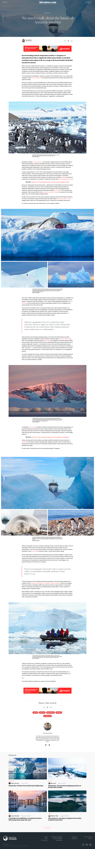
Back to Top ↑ (47, 827)
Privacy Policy (6, 844)
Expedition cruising (50, 712)
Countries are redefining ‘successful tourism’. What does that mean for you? (25, 819)
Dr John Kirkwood (37, 162)
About (46, 838)
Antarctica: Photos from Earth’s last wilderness (26, 786)
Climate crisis (42, 712)
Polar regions (59, 712)
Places (50, 813)
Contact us (74, 836)
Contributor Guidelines (56, 836)
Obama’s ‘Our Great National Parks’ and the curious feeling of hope (50, 182)
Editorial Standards (57, 838)
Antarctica (35, 712)
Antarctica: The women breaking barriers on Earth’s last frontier (64, 786)
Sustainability (59, 840)
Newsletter (74, 838)
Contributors (44, 840)
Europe (10, 813)
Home (46, 836)
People (50, 781)
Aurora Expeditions (36, 77)
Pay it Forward (88, 2)
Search (90, 838)
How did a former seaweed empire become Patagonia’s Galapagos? (50, 437)
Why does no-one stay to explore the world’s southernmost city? (64, 819)
